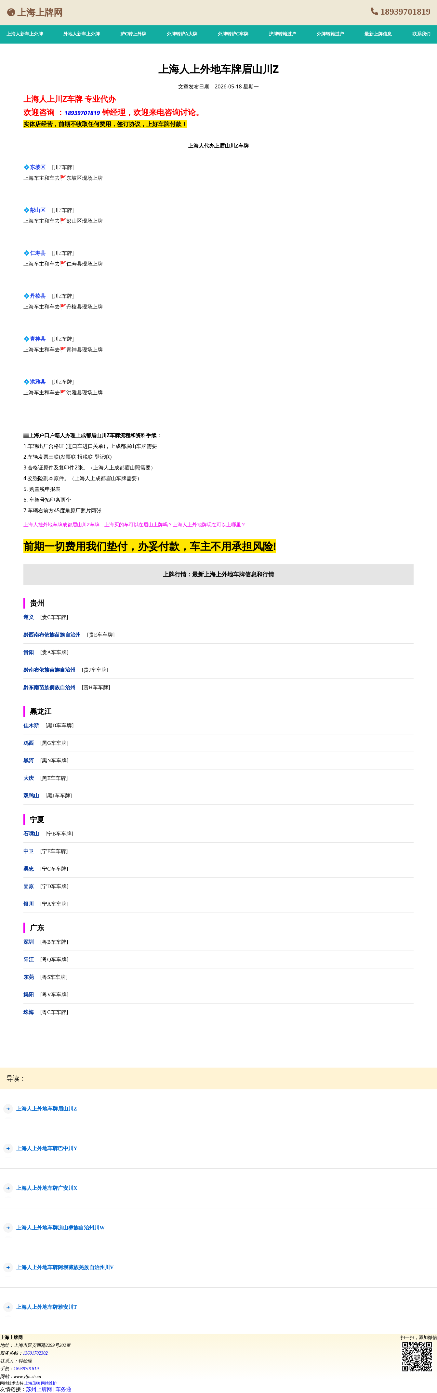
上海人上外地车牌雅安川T (46, 1307)
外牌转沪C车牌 (233, 34)
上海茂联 (32, 1383)
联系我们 (421, 34)
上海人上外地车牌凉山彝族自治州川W (60, 1227)
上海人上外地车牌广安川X (46, 1188)
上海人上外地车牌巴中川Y (46, 1148)
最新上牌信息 (378, 34)
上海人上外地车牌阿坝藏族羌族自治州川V (65, 1267)
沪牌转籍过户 (282, 34)
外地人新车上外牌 (81, 34)
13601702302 (35, 1353)
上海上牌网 (40, 12)
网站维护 (49, 1383)
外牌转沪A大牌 (182, 34)
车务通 (63, 1389)
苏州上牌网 (39, 1389)
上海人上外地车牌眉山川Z (46, 1108)
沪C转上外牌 (133, 34)
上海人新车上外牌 (25, 34)
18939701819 (405, 12)
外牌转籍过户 (330, 34)
